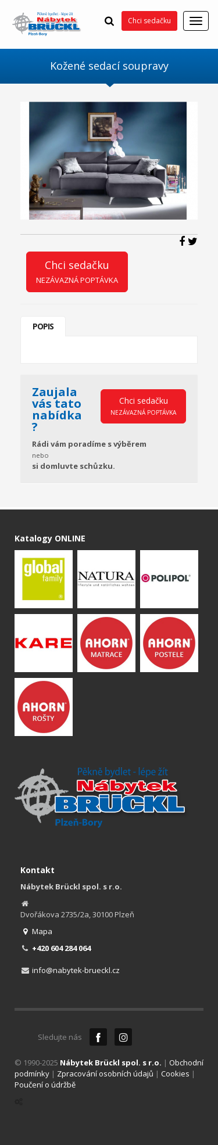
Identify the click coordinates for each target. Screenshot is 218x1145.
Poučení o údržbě (45, 1084)
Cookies (175, 1073)
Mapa (36, 931)
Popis (43, 326)
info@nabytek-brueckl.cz (76, 970)
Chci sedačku (149, 21)
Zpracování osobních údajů (105, 1073)
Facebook (98, 1037)
